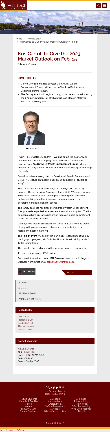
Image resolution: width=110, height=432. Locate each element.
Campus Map (55, 401)
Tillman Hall (28, 352)
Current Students (28, 411)
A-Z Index (81, 399)
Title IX (81, 411)
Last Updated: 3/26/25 (12, 430)
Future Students (29, 399)
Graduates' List (25, 323)
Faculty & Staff (28, 409)
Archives (22, 288)
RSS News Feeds (27, 293)
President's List (25, 320)
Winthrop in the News (29, 299)
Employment (55, 404)
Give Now (55, 409)
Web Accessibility (81, 406)
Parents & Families (28, 401)
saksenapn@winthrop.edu (61, 262)
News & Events (26, 348)
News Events (33, 38)
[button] (8, 18)
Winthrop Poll (25, 329)
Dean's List (23, 316)
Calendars (55, 399)
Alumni (28, 406)
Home (18, 38)
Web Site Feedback (81, 409)
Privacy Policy (81, 401)
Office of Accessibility (55, 411)
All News (23, 282)
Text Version (81, 404)
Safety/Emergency (55, 406)
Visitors (28, 404)
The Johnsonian (26, 326)
